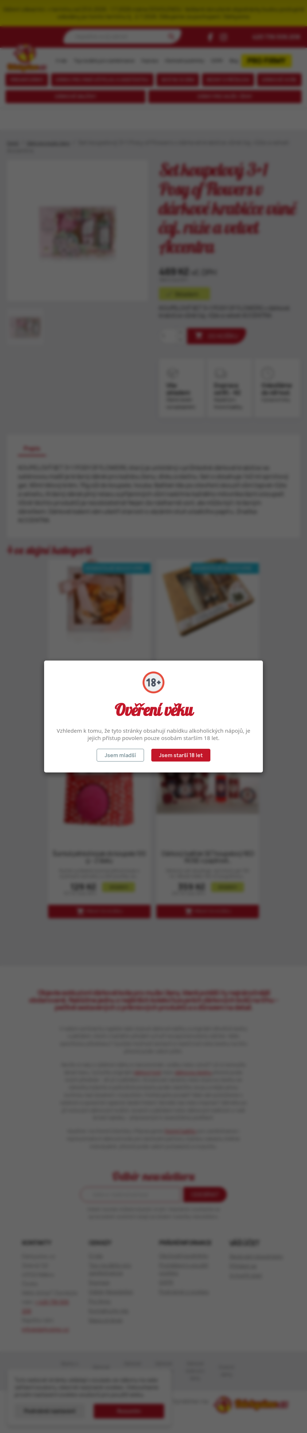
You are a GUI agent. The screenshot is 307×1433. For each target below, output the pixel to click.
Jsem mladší (120, 755)
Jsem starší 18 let (181, 755)
